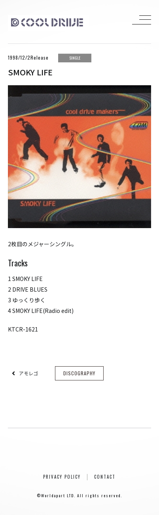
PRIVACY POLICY (62, 477)
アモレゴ (28, 373)
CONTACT (104, 477)
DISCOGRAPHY (79, 373)
